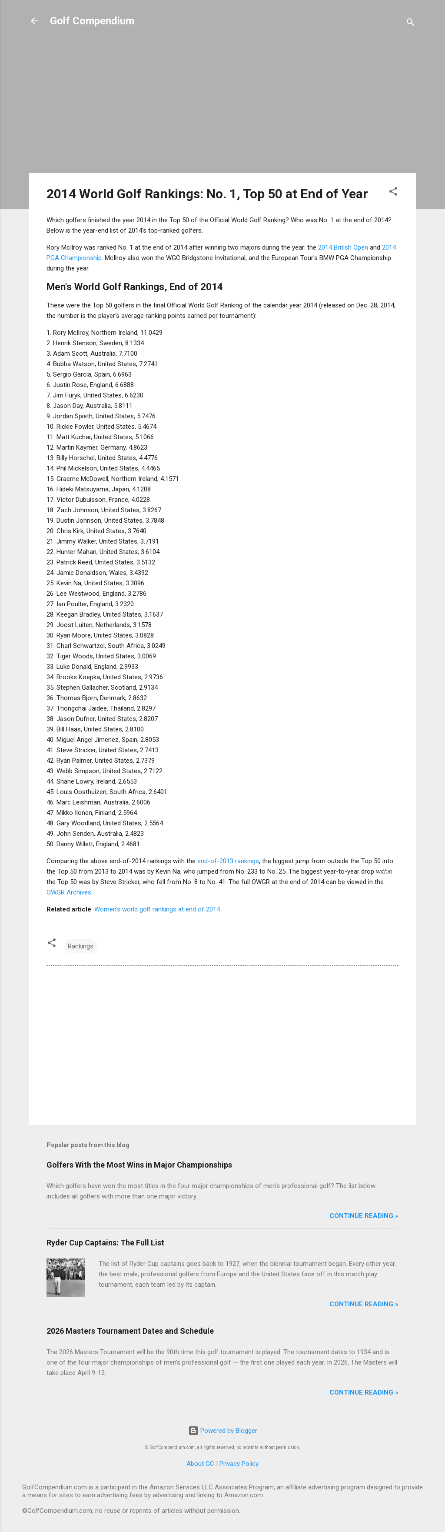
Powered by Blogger (222, 1431)
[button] (393, 193)
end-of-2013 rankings (228, 861)
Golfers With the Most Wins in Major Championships (139, 1164)
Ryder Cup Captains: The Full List (105, 1242)
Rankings (80, 946)
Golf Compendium (92, 21)
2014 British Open (343, 247)
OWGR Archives (68, 892)
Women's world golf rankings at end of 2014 (157, 909)
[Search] (410, 23)
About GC (200, 1464)
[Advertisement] (222, 105)
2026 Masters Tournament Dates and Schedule (130, 1330)
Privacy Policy (239, 1464)
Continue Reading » (364, 1216)
